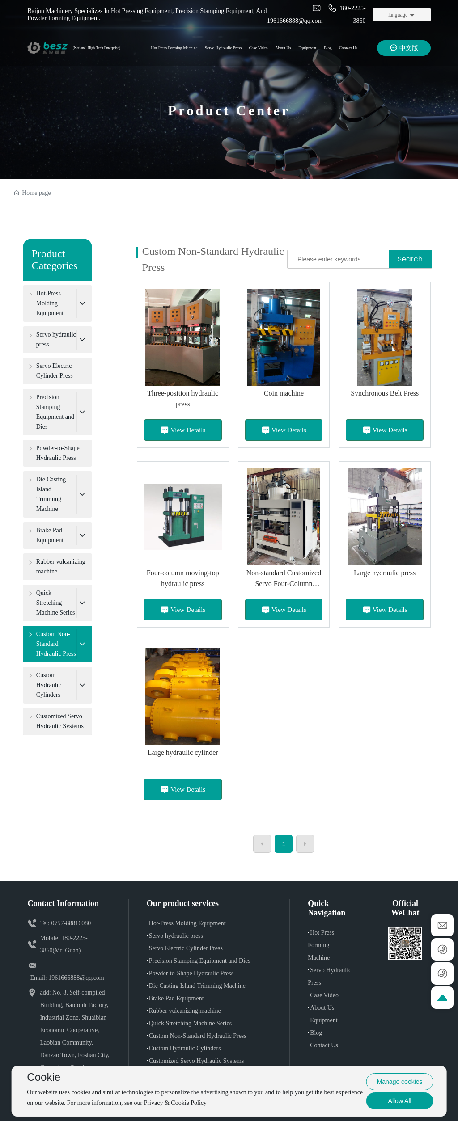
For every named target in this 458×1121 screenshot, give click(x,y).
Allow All (399, 1100)
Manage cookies (400, 1081)
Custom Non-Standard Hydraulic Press (197, 1035)
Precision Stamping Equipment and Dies (199, 960)
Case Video (324, 995)
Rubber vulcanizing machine (185, 1010)
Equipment (323, 1020)
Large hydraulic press (385, 573)
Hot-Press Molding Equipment (187, 923)
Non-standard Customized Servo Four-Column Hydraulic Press (284, 583)
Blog (316, 1032)
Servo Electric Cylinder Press (186, 948)
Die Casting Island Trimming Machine (197, 985)
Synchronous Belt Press (385, 393)
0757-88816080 (71, 923)
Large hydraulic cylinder (183, 752)
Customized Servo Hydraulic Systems (196, 1061)
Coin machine (284, 393)
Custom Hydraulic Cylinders (185, 1048)
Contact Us (324, 1045)
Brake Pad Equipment (176, 998)
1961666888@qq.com (76, 977)
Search (410, 259)
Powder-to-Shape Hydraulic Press (191, 973)
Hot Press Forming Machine (321, 945)
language (397, 15)
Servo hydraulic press (176, 935)
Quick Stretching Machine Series (190, 1023)
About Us (322, 1007)
